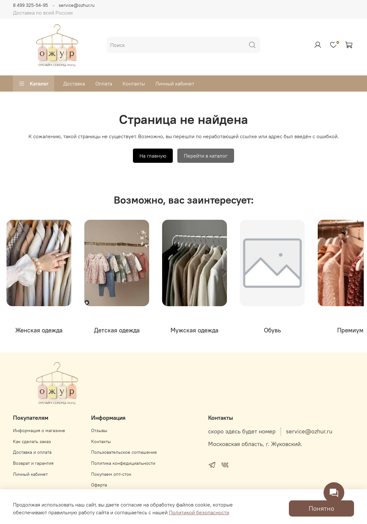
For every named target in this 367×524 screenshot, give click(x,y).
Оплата (103, 83)
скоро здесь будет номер (242, 431)
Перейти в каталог (206, 155)
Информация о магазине (39, 430)
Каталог (33, 83)
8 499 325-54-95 (30, 5)
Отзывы (99, 430)
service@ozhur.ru (77, 5)
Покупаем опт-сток (111, 474)
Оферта (99, 485)
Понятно (321, 508)
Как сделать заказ (32, 441)
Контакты (134, 83)
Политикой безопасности (199, 512)
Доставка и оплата (32, 452)
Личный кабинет (174, 83)
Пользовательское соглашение (124, 452)
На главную (152, 155)
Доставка (74, 83)
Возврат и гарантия (33, 463)
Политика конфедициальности (123, 463)
